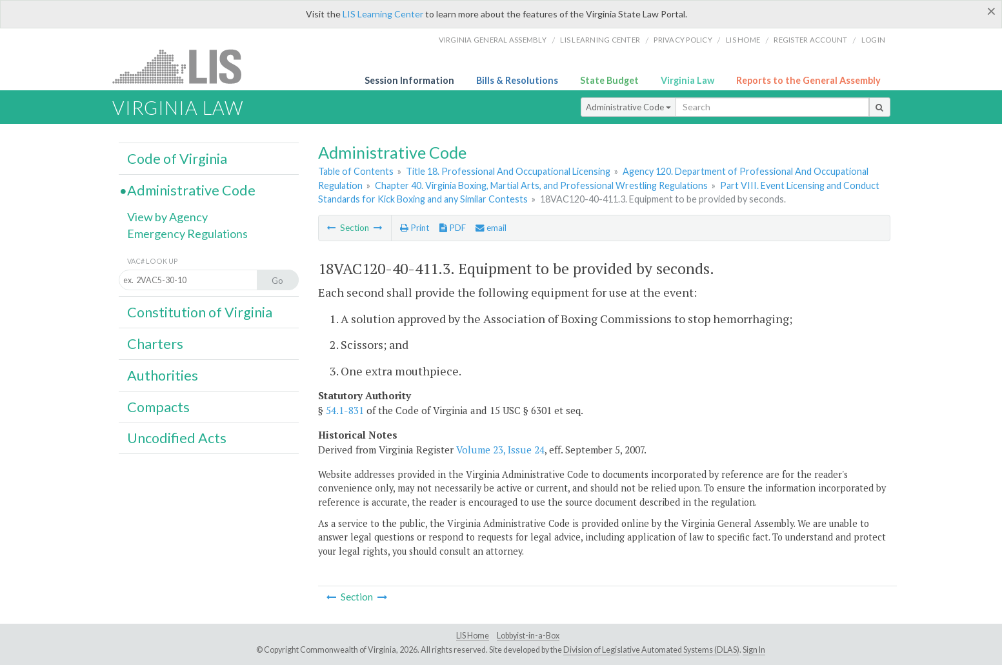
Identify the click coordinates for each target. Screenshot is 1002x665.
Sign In (754, 650)
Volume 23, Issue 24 (500, 449)
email (491, 228)
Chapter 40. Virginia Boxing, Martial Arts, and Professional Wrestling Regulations (541, 185)
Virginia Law (687, 80)
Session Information (409, 80)
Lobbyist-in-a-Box (528, 635)
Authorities (162, 375)
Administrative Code (628, 107)
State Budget (609, 80)
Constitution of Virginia (199, 312)
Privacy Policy (683, 39)
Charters (155, 343)
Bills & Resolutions (517, 80)
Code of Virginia (177, 158)
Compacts (158, 407)
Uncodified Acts (176, 438)
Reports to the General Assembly (808, 80)
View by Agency (167, 217)
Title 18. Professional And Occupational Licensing (508, 171)
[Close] (991, 11)
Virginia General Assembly (492, 39)
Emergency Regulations (187, 233)
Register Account (810, 39)
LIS (184, 66)
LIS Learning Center (383, 13)
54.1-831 (345, 410)
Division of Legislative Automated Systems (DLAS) (651, 650)
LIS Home (472, 635)
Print (414, 228)
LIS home (743, 39)
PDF (452, 228)
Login (873, 39)
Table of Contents (356, 171)
